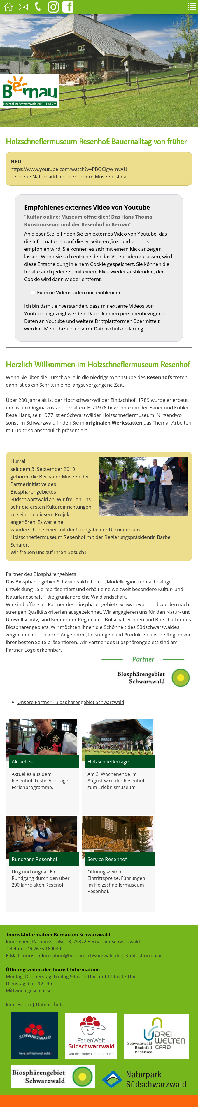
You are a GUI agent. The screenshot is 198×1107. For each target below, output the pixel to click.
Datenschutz (50, 1004)
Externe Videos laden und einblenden (79, 292)
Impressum (18, 1004)
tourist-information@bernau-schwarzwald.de (70, 955)
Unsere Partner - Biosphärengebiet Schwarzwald (70, 702)
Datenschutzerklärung (118, 329)
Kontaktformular (143, 955)
